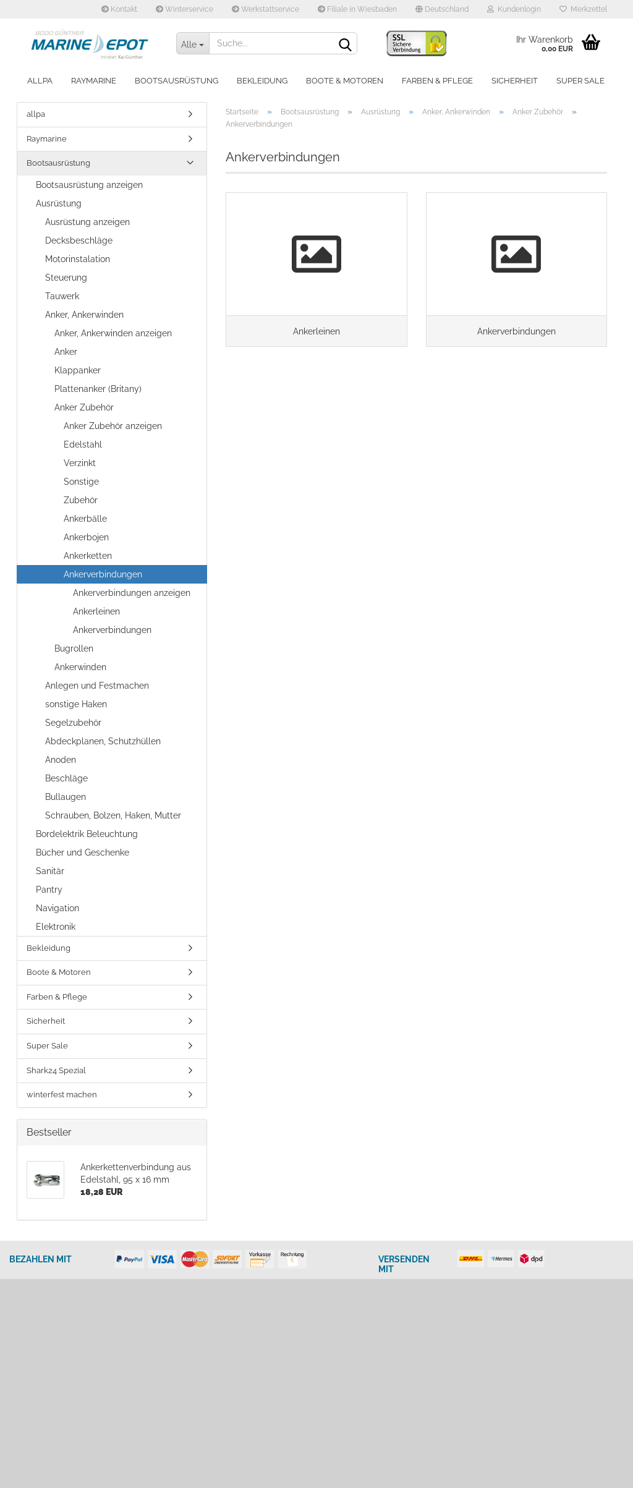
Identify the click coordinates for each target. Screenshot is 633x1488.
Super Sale (580, 80)
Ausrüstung (59, 203)
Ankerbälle (85, 519)
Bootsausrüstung (176, 80)
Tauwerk (62, 296)
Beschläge (66, 778)
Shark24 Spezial (56, 1070)
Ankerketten (88, 556)
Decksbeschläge (79, 240)
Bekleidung (262, 80)
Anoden (60, 760)
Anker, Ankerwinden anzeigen (113, 333)
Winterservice (184, 9)
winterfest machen (62, 1094)
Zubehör (81, 500)
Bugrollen (73, 648)
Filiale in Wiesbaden (357, 9)
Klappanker (77, 370)
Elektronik (55, 927)
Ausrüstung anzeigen (87, 222)
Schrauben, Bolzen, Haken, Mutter (113, 815)
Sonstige (81, 482)
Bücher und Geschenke (82, 852)
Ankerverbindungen (103, 574)
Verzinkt (80, 463)
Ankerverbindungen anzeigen (131, 593)
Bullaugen (65, 797)
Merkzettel (583, 9)
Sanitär (50, 871)
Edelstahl (83, 444)
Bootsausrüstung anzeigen (89, 185)
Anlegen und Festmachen (97, 686)
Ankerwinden (80, 667)
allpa (40, 80)
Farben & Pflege (437, 80)
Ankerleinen (96, 611)
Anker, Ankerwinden (84, 315)
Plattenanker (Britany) (98, 389)
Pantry (49, 890)
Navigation (57, 908)
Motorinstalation (77, 259)
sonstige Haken (76, 704)
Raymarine (93, 80)
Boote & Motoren (344, 80)
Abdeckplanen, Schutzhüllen (103, 741)
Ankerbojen (86, 537)
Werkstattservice (265, 9)
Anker (65, 352)
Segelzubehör (73, 723)
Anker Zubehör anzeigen (113, 426)
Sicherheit (514, 80)
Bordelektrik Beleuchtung (87, 834)
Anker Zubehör (84, 407)
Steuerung (66, 278)
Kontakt (119, 9)
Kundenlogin (514, 9)
